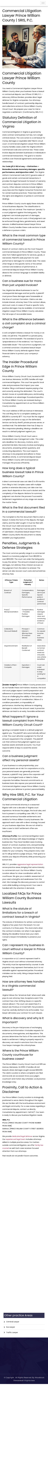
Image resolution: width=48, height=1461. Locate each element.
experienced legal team (16, 1139)
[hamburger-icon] (43, 3)
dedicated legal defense (22, 1136)
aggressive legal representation (30, 864)
